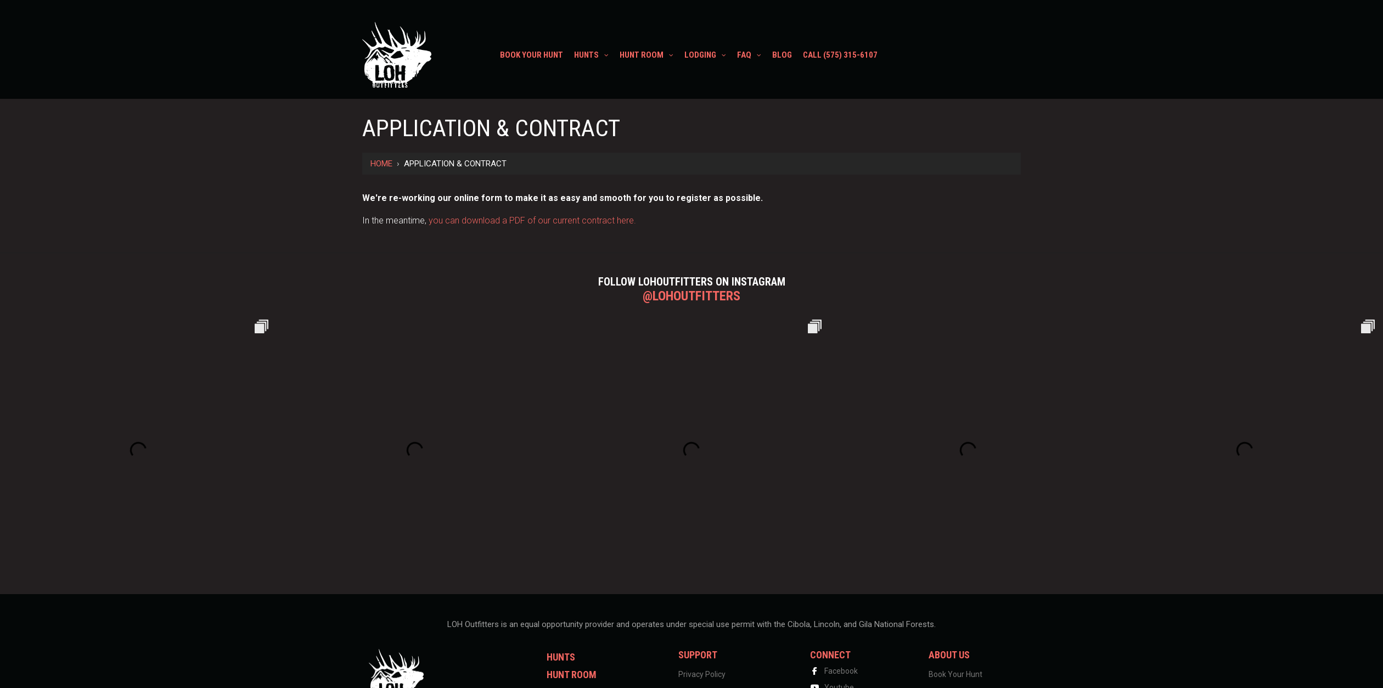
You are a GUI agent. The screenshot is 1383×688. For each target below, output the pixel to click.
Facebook (834, 671)
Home (381, 164)
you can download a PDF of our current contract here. (532, 220)
